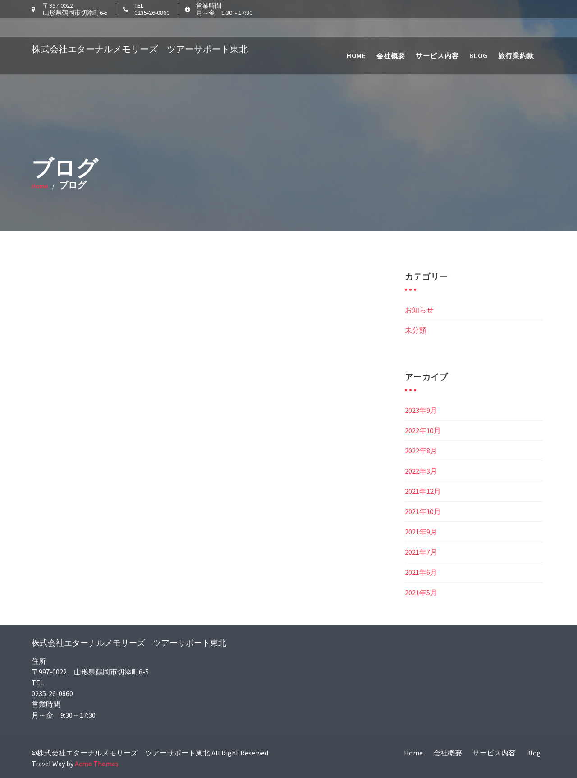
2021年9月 (421, 531)
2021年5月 (421, 592)
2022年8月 (421, 450)
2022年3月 (421, 470)
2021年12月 (423, 491)
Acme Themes (97, 763)
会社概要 (390, 36)
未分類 (415, 330)
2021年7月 (421, 551)
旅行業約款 (516, 36)
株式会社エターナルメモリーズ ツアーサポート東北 (140, 29)
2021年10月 (423, 511)
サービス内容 (437, 36)
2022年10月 (423, 430)
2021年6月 (421, 572)
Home (356, 36)
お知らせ (419, 309)
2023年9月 (421, 410)
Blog (478, 36)
